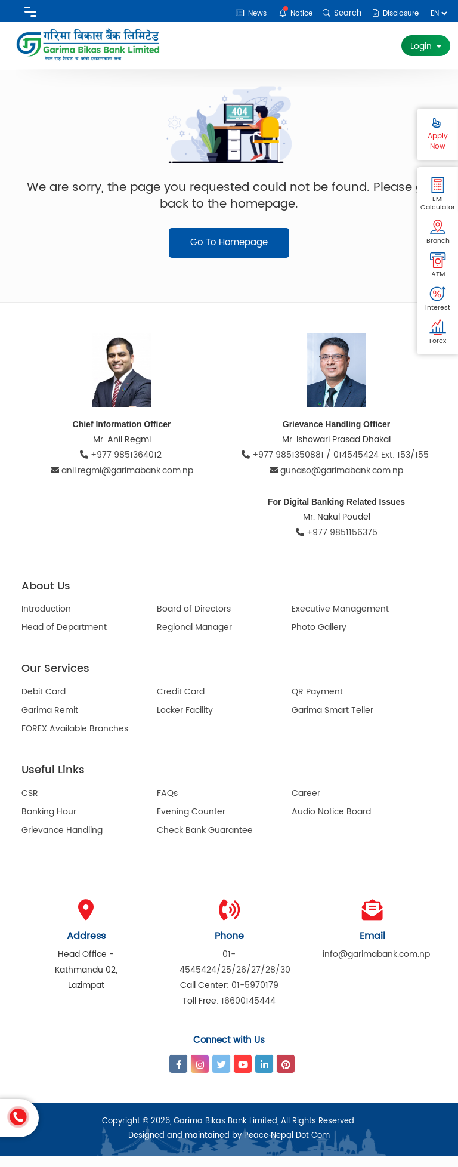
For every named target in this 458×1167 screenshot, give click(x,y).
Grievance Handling (62, 841)
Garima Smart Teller (332, 722)
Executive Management (340, 621)
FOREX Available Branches (74, 741)
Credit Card (181, 704)
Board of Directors (194, 621)
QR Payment (317, 704)
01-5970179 (254, 997)
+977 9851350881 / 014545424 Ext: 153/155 (336, 467)
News (244, 13)
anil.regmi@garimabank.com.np (122, 482)
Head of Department (64, 639)
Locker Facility (185, 722)
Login (422, 46)
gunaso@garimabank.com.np (336, 482)
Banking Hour (48, 823)
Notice (291, 13)
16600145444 (248, 1012)
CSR (29, 804)
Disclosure (393, 13)
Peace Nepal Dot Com (287, 1147)
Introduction (46, 621)
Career (306, 804)
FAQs (167, 804)
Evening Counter (191, 823)
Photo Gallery (319, 639)
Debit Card (43, 704)
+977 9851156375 (336, 544)
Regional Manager (194, 639)
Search (338, 13)
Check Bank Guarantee (205, 841)
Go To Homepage (229, 254)
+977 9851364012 (122, 467)
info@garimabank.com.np (376, 965)
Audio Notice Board (331, 823)
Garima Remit (49, 722)
